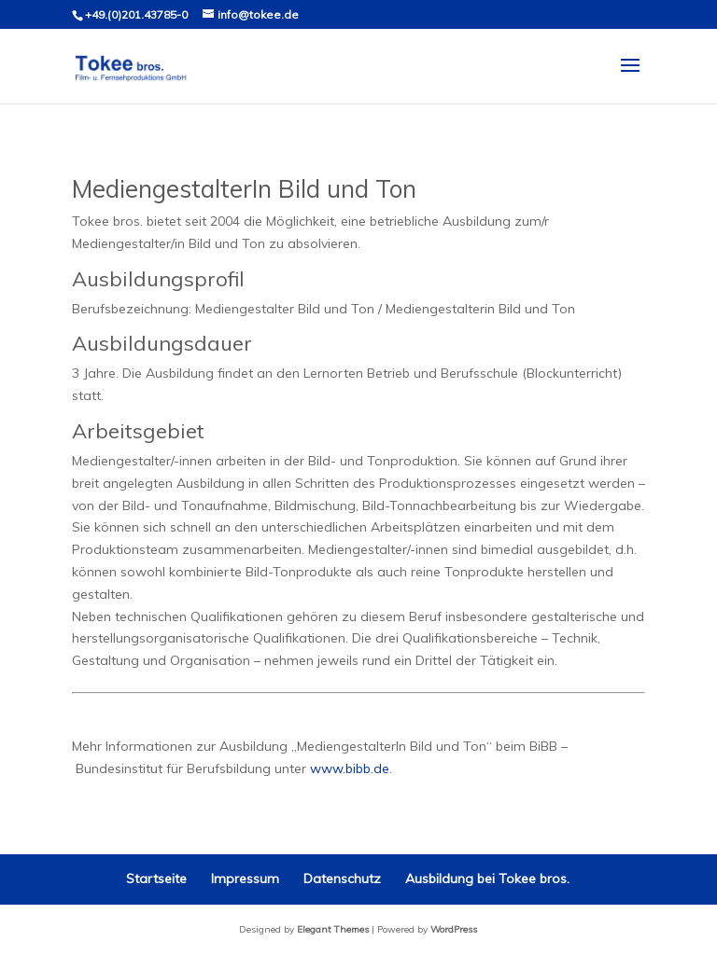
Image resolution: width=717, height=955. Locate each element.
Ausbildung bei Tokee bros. (487, 878)
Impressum (245, 878)
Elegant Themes (333, 929)
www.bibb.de (349, 768)
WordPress (453, 929)
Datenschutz (342, 878)
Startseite (156, 878)
